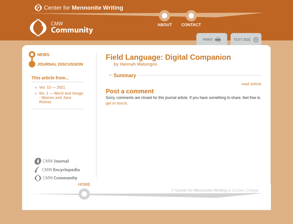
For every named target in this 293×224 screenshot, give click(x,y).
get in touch (116, 103)
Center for (83, 7)
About (164, 24)
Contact (191, 24)
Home (84, 184)
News (43, 54)
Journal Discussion (60, 64)
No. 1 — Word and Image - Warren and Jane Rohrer (61, 97)
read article (251, 84)
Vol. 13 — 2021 (52, 87)
